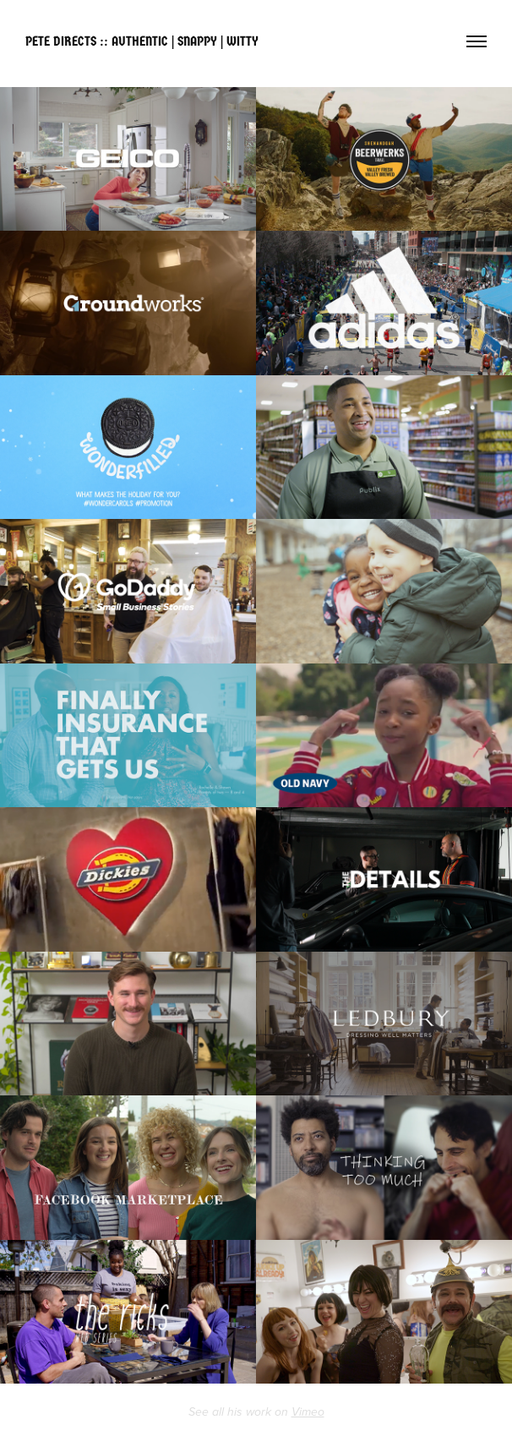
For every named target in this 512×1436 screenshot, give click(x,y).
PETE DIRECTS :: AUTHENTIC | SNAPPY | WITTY (142, 41)
